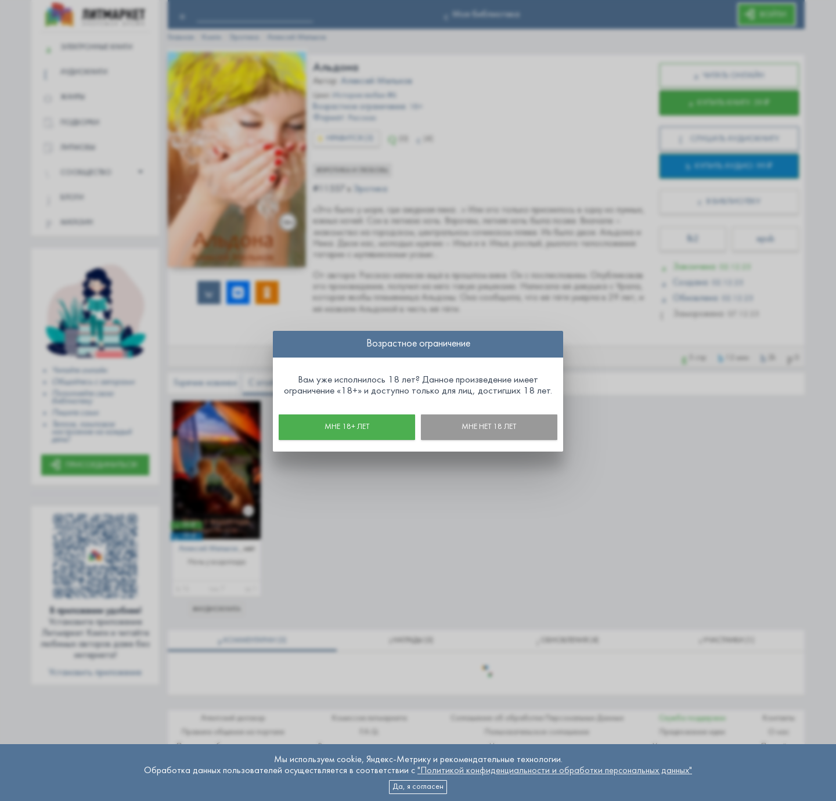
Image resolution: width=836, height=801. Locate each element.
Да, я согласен (418, 787)
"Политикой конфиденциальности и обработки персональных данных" (554, 770)
